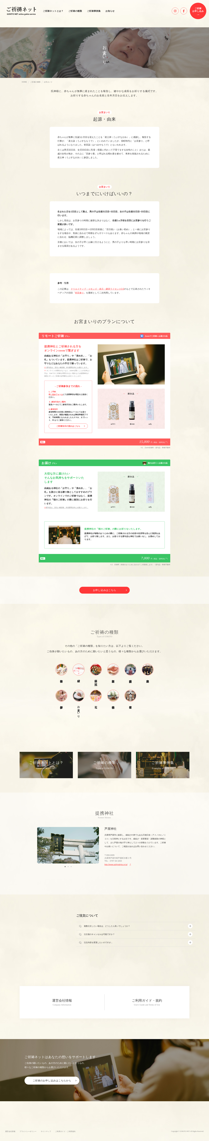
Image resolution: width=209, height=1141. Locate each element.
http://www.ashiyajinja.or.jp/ (116, 864)
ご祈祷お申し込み (198, 9)
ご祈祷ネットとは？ (53, 11)
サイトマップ (46, 1131)
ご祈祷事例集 (94, 11)
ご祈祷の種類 (75, 11)
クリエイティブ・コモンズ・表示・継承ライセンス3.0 (97, 289)
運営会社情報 (10, 1131)
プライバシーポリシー (28, 1131)
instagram (178, 10)
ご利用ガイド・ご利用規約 (65, 1131)
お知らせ (110, 11)
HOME (24, 82)
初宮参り (79, 293)
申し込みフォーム (56, 394)
